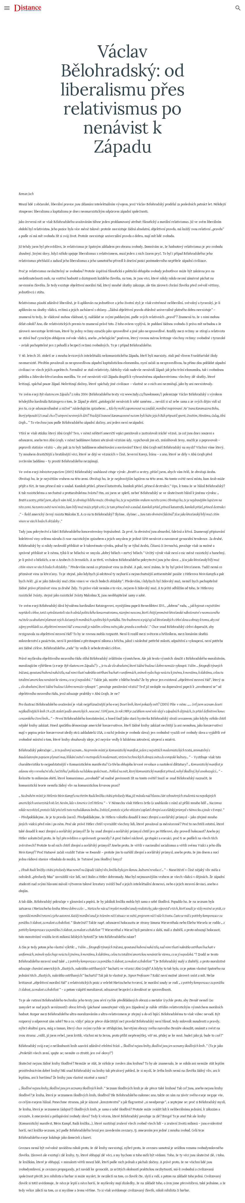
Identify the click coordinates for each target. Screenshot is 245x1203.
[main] (122, 98)
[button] (7, 8)
